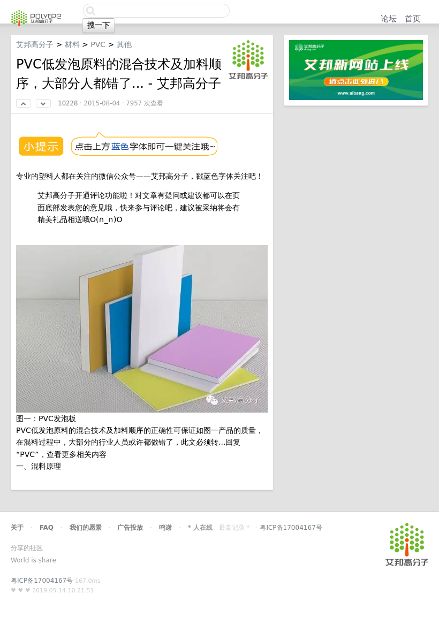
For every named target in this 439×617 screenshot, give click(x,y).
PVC (97, 44)
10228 (68, 103)
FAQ (47, 527)
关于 (17, 527)
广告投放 (130, 527)
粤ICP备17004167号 (291, 527)
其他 (124, 44)
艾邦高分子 (35, 44)
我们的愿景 (86, 527)
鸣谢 (165, 527)
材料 (72, 44)
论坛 (389, 19)
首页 (413, 19)
